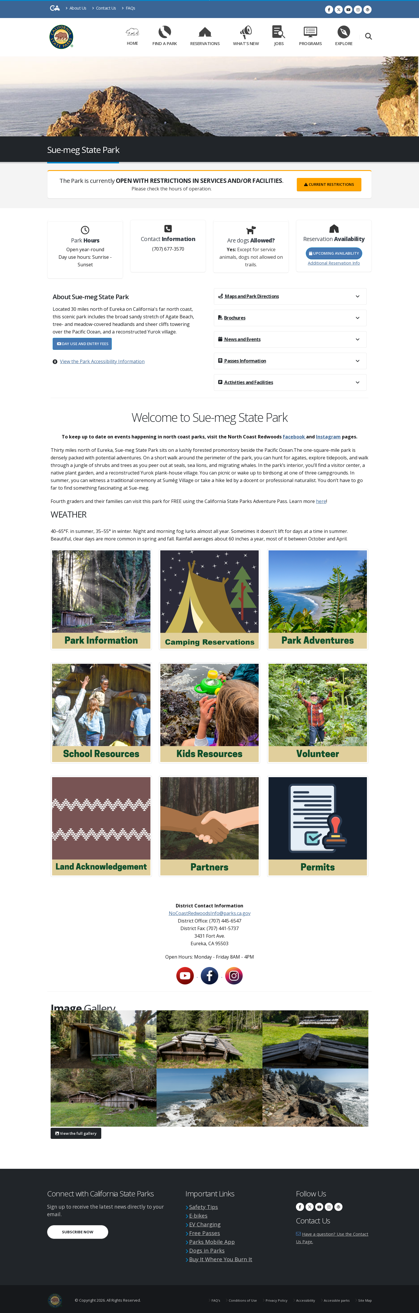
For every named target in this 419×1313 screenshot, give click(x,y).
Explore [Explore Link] (344, 37)
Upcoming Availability (334, 253)
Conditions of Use (232, 1298)
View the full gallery (76, 1133)
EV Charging (207, 1223)
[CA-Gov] (55, 9)
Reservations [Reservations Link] (204, 37)
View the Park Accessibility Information (102, 361)
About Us (75, 8)
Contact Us (104, 8)
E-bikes (199, 1215)
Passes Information (242, 361)
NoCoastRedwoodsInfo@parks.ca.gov (210, 913)
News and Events (239, 339)
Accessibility (299, 1298)
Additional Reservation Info (334, 263)
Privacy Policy (268, 1298)
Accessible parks (333, 1298)
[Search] (368, 37)
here (321, 501)
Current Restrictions (329, 184)
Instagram (328, 436)
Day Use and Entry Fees (83, 343)
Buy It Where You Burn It (226, 1257)
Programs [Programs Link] (310, 37)
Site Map (364, 1298)
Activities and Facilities (245, 382)
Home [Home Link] (132, 37)
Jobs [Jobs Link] (279, 37)
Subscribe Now (77, 1231)
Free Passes (206, 1232)
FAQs (128, 8)
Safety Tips (205, 1206)
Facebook (294, 436)
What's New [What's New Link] (246, 37)
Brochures (231, 318)
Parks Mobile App (215, 1240)
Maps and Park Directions (248, 296)
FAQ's (203, 1298)
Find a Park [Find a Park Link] (164, 37)
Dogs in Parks (209, 1248)
